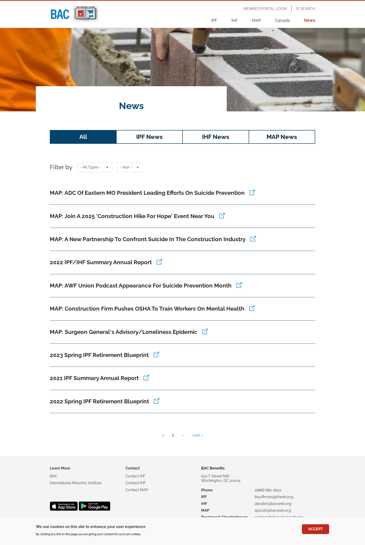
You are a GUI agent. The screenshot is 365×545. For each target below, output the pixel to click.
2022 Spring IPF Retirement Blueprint (99, 401)
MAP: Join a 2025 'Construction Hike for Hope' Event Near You (132, 216)
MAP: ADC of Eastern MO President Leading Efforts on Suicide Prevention (147, 192)
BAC (53, 476)
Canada (282, 20)
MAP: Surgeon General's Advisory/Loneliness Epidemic (123, 332)
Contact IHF (135, 483)
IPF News (149, 136)
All (83, 136)
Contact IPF (135, 476)
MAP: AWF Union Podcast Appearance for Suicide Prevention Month (141, 285)
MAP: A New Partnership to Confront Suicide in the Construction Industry (148, 239)
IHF (234, 20)
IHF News (215, 136)
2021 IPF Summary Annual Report (94, 378)
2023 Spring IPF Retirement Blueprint (99, 355)
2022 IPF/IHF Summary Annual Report (101, 262)
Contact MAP (136, 490)
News (309, 20)
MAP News (282, 136)
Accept (315, 529)
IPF (214, 20)
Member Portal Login (265, 9)
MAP (256, 20)
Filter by (61, 167)
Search (307, 9)
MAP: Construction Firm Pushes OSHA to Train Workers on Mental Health (147, 308)
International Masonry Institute (75, 483)
